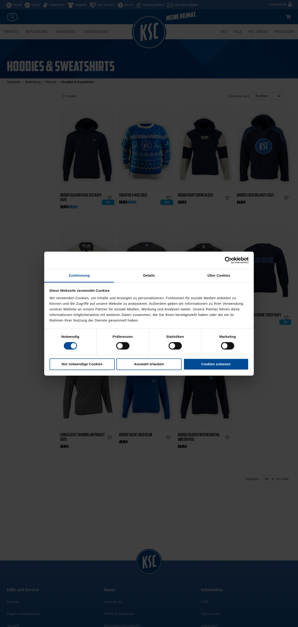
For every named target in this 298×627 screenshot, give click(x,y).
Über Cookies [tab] (218, 275)
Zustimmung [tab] (79, 275)
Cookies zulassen (216, 364)
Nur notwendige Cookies (82, 364)
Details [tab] (149, 275)
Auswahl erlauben (149, 364)
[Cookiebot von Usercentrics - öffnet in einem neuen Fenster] (228, 260)
